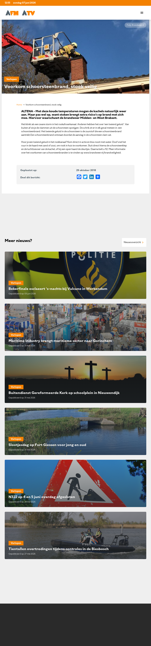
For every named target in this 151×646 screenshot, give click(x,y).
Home (19, 104)
